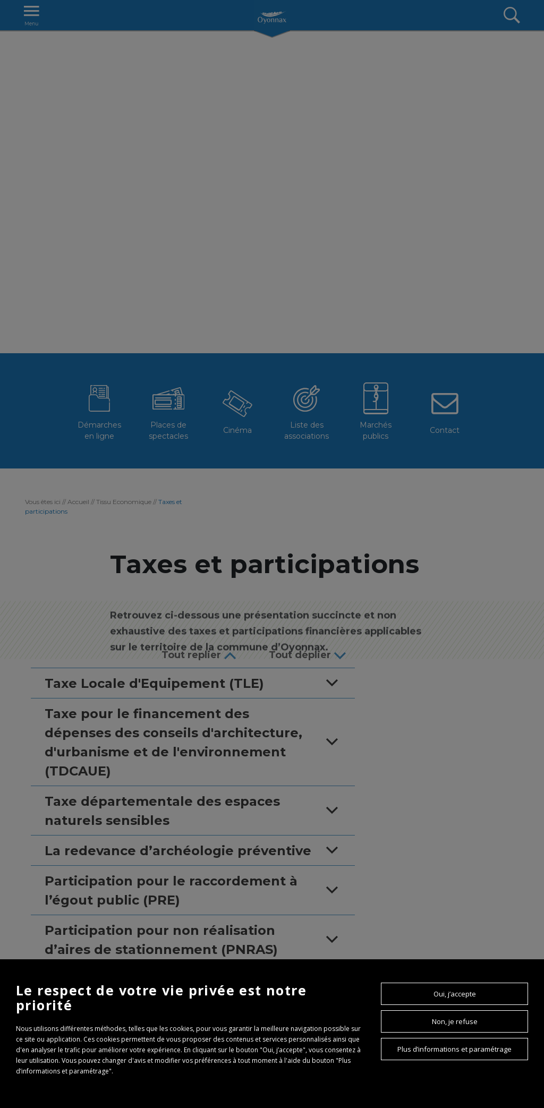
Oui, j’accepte (455, 994)
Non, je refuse (455, 1021)
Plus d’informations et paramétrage (454, 1049)
